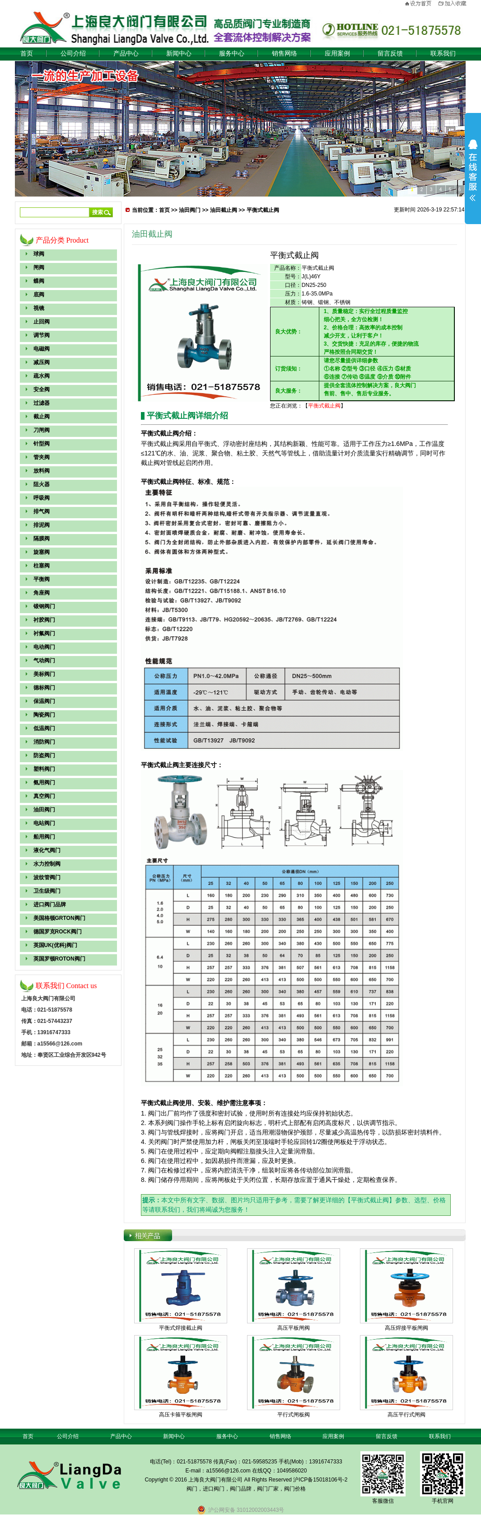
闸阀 (38, 267)
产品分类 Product (62, 240)
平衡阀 (41, 579)
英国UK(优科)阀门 (55, 945)
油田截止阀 (223, 210)
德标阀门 (44, 687)
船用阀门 (44, 837)
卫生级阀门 (47, 891)
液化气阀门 (47, 850)
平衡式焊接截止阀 (180, 1328)
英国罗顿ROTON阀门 (59, 959)
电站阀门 (44, 823)
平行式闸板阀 (293, 1414)
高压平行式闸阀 (406, 1414)
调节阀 (41, 335)
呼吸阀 (41, 498)
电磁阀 (41, 349)
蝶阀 (38, 281)
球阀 (38, 254)
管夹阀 (41, 457)
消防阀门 (44, 742)
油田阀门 (44, 809)
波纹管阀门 (47, 877)
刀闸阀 (41, 430)
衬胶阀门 (44, 620)
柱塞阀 (41, 566)
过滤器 (41, 403)
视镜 (38, 308)
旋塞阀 (41, 552)
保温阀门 (44, 701)
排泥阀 (41, 525)
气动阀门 (44, 660)
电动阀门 (44, 647)
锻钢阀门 (44, 606)
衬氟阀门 (44, 633)
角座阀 (41, 593)
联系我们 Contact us (66, 985)
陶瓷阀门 (44, 715)
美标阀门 (44, 674)
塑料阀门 (44, 769)
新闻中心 (178, 53)
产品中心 (126, 53)
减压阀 (41, 362)
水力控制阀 (47, 864)
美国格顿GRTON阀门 (59, 918)
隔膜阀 (41, 538)
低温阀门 (44, 728)
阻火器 (41, 484)
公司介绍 (73, 53)
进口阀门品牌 (49, 904)
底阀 (38, 294)
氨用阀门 (44, 782)
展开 (473, 170)
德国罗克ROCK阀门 (57, 931)
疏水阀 (41, 376)
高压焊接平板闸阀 (406, 1328)
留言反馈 (390, 53)
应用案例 (337, 53)
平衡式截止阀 (263, 210)
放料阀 (41, 471)
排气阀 (41, 511)
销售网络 (284, 53)
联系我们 (443, 53)
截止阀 (41, 416)
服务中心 (231, 53)
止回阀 (41, 322)
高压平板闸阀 (293, 1328)
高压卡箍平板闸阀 (180, 1414)
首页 (26, 53)
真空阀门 (44, 796)
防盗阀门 (44, 755)
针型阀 (41, 444)
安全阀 (41, 389)
